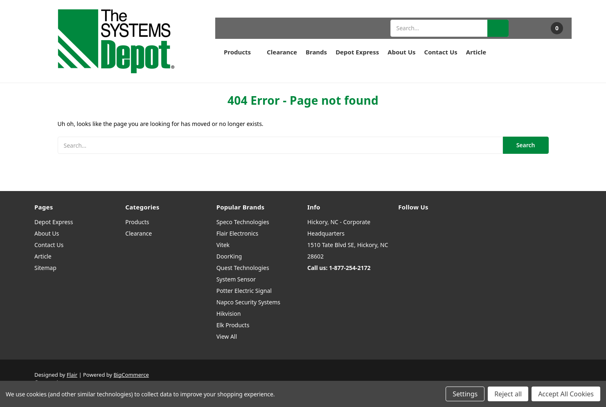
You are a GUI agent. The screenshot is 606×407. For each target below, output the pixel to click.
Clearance (282, 52)
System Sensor (236, 279)
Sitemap (45, 268)
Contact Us (440, 52)
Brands (316, 52)
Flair (72, 374)
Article (476, 52)
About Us (401, 52)
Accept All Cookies (566, 393)
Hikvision (228, 313)
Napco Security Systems (248, 302)
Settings (465, 393)
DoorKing (229, 256)
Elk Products (233, 325)
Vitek (223, 245)
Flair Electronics (237, 233)
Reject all (508, 393)
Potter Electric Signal (244, 291)
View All (226, 336)
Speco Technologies (242, 222)
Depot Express (357, 52)
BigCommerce (131, 374)
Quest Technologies (242, 268)
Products (241, 52)
